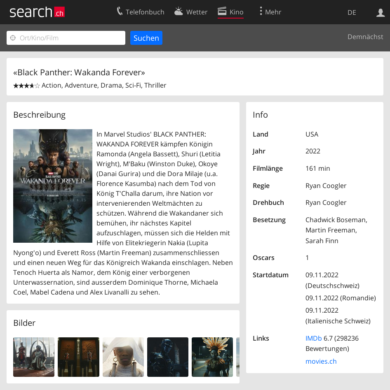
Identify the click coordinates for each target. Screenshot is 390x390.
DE (352, 12)
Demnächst (365, 36)
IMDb (313, 338)
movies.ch (321, 361)
